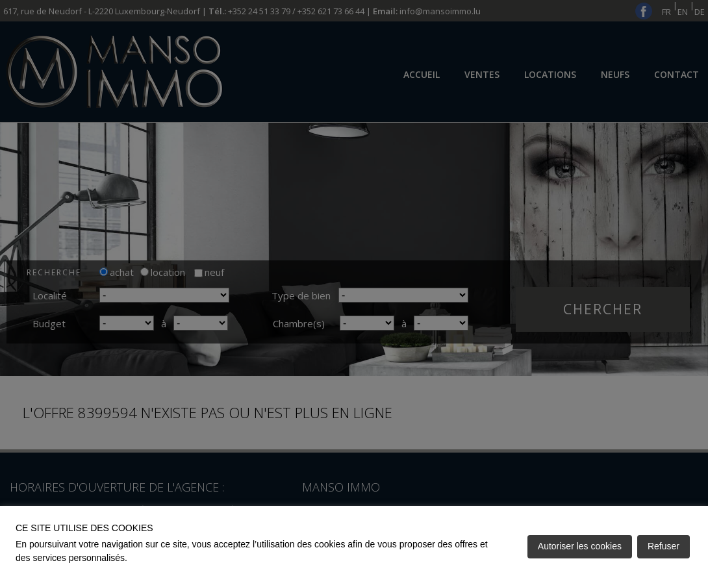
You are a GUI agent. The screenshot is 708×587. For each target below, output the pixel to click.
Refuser (663, 546)
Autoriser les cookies (580, 546)
